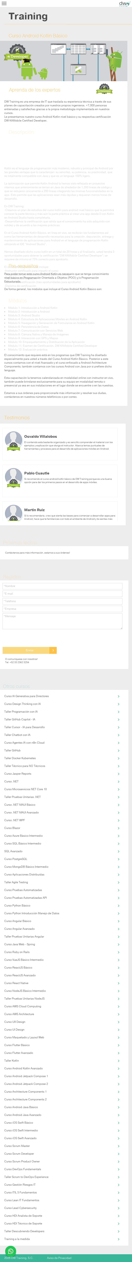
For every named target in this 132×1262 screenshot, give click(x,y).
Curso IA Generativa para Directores (26, 696)
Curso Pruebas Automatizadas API (25, 898)
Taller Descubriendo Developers (24, 1231)
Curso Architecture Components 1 (25, 1092)
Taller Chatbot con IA (17, 735)
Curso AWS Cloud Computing (22, 1006)
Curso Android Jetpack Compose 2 (26, 1084)
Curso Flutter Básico (17, 1045)
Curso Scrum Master (17, 1146)
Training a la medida (17, 1239)
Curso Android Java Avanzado (22, 1115)
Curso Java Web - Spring (19, 944)
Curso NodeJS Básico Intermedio (25, 991)
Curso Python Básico (17, 906)
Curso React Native (16, 983)
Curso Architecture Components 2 (25, 1099)
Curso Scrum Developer (19, 1154)
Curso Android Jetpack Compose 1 (26, 1076)
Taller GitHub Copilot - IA (19, 719)
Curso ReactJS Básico (18, 968)
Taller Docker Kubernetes (20, 758)
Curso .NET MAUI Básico (19, 805)
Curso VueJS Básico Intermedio (23, 960)
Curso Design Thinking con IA (22, 704)
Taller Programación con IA (21, 712)
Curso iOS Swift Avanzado (20, 1138)
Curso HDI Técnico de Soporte (23, 1223)
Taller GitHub (12, 750)
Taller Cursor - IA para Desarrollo (24, 727)
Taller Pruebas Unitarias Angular (24, 937)
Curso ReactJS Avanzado (20, 975)
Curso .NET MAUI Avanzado (21, 812)
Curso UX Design (14, 1022)
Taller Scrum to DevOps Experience (26, 1177)
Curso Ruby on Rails (17, 952)
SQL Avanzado (13, 851)
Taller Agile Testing (16, 882)
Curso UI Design (14, 1030)
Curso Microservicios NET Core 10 (25, 789)
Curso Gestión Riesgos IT (20, 1185)
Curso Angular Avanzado (19, 929)
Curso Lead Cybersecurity (20, 1208)
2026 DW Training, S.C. (18, 1258)
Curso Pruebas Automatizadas (23, 890)
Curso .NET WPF (14, 820)
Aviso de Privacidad (59, 1258)
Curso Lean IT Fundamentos (21, 1200)
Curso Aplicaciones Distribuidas (24, 874)
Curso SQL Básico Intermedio (22, 843)
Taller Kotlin (11, 1061)
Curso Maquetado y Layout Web (24, 1037)
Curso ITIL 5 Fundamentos (20, 1192)
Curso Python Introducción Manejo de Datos (31, 913)
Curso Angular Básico (17, 921)
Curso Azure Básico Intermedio (23, 836)
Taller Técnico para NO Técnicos (24, 766)
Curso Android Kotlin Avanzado (23, 1068)
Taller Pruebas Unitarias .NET (22, 797)
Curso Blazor (12, 828)
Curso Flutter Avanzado (18, 1053)
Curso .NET (11, 781)
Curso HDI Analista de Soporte (23, 1216)
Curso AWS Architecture (19, 1014)
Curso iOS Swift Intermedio (21, 1130)
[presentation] (29, 638)
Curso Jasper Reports (17, 774)
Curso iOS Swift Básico (18, 1123)
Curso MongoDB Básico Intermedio (26, 867)
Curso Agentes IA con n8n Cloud (24, 743)
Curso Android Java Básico (21, 1107)
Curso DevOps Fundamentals (22, 1169)
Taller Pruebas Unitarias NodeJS (24, 999)
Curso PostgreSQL (15, 859)
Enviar (30, 650)
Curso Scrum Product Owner (22, 1161)
